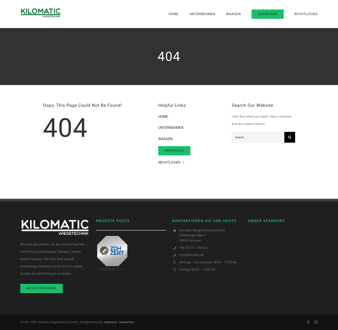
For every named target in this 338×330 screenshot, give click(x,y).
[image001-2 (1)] (40, 9)
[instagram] (316, 322)
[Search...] (258, 137)
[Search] (289, 137)
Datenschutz (126, 322)
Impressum (110, 322)
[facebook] (308, 322)
